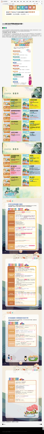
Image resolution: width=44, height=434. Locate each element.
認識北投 (24, 1)
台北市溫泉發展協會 (8, 25)
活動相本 (21, 1)
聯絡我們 (37, 1)
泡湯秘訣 (30, 1)
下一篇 (40, 424)
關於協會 (18, 1)
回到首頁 (12, 1)
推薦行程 (33, 1)
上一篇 (3, 424)
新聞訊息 (15, 1)
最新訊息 (3, 25)
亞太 (39, 1)
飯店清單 (27, 1)
